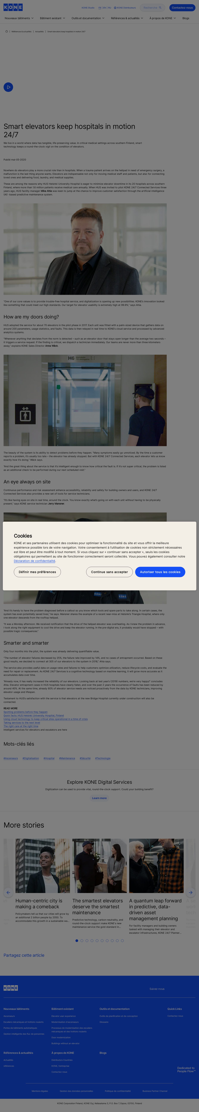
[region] (99, 556)
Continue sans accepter (109, 572)
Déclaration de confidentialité (34, 561)
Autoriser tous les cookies (160, 572)
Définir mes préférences (37, 572)
